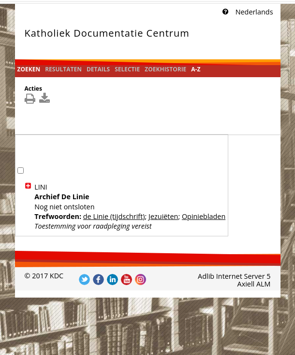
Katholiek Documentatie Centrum (107, 33)
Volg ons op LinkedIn (112, 279)
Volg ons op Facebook (98, 279)
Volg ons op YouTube (126, 279)
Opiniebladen (203, 216)
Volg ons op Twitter (84, 279)
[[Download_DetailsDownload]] (45, 100)
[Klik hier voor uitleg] (224, 12)
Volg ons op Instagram (140, 279)
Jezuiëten (163, 216)
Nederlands (254, 11)
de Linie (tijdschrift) (114, 216)
